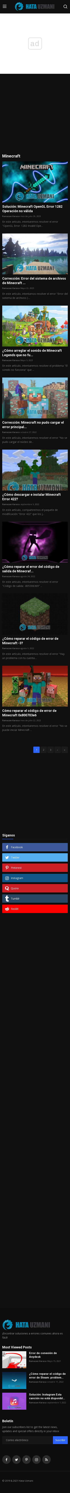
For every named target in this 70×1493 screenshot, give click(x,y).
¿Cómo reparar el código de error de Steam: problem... (47, 1375)
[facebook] (6, 1459)
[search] (65, 6)
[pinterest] (26, 1459)
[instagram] (36, 1459)
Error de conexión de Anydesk (43, 1355)
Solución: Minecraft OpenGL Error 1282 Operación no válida (32, 209)
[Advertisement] (35, 116)
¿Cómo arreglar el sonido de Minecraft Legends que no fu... (32, 353)
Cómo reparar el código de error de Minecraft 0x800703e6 (29, 713)
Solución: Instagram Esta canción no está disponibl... (47, 1396)
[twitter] (16, 1459)
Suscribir (60, 1440)
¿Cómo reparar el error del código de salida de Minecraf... (30, 569)
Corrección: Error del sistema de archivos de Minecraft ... (34, 280)
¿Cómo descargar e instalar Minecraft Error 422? (31, 497)
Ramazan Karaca (11, 216)
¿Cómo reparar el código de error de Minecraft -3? (30, 641)
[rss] (46, 1459)
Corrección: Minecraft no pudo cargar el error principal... (33, 424)
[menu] (4, 6)
